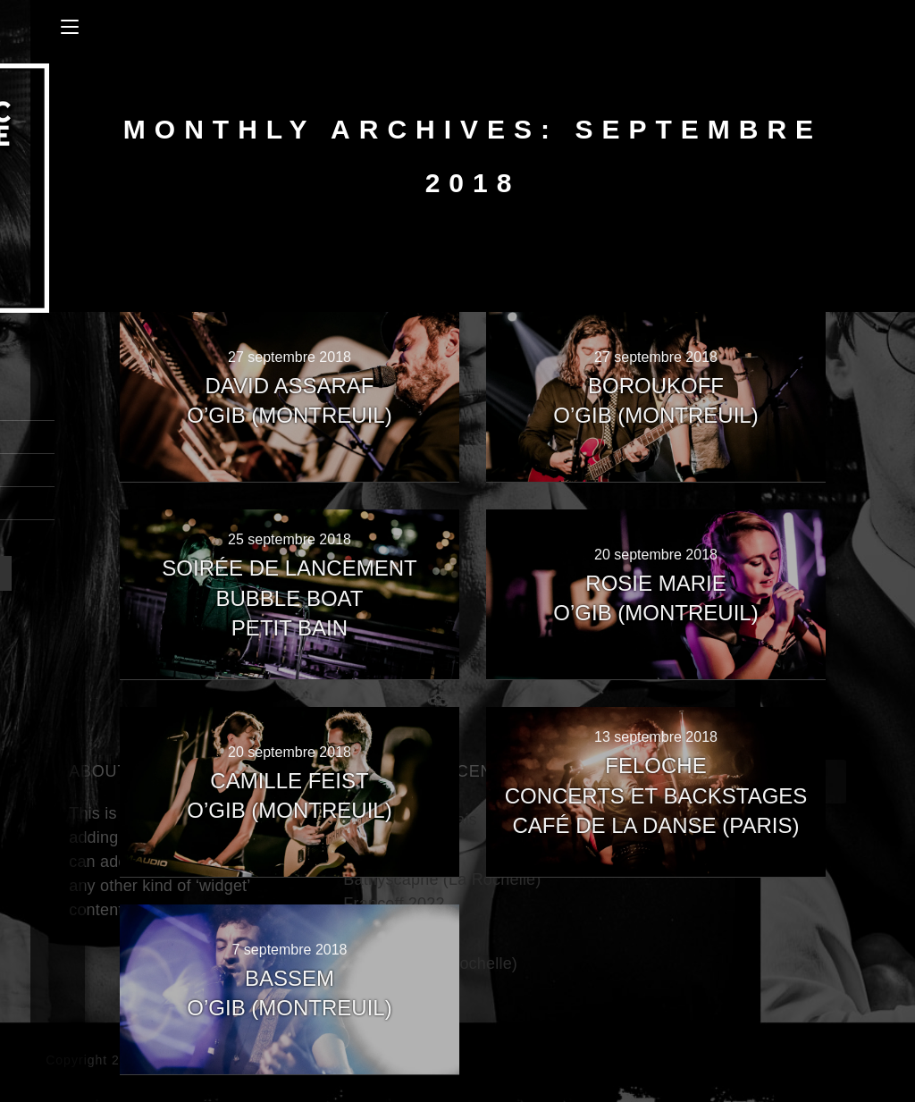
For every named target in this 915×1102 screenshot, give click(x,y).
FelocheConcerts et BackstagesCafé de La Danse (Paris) (656, 795)
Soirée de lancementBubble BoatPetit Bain (289, 598)
